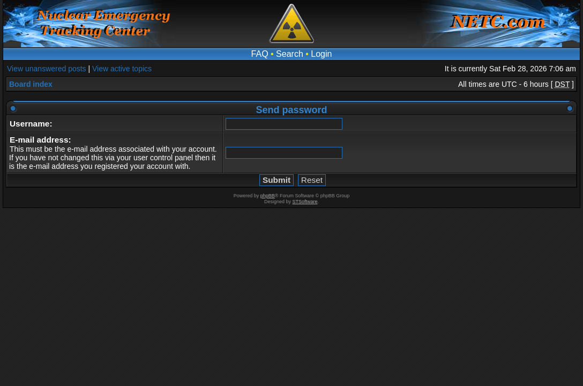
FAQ (259, 53)
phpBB (267, 195)
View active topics (122, 68)
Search (289, 53)
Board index (31, 84)
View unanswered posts (46, 68)
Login (321, 53)
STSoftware (305, 201)
